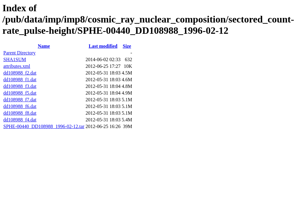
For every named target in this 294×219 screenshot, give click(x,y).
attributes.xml (16, 66)
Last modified (103, 46)
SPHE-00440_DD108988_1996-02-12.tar (43, 126)
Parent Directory (19, 52)
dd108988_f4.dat (19, 119)
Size (127, 46)
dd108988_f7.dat (19, 99)
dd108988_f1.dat (19, 79)
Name (44, 46)
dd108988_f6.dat (19, 106)
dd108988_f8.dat (19, 113)
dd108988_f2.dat (19, 72)
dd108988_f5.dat (19, 93)
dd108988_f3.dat (19, 86)
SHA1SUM (14, 59)
